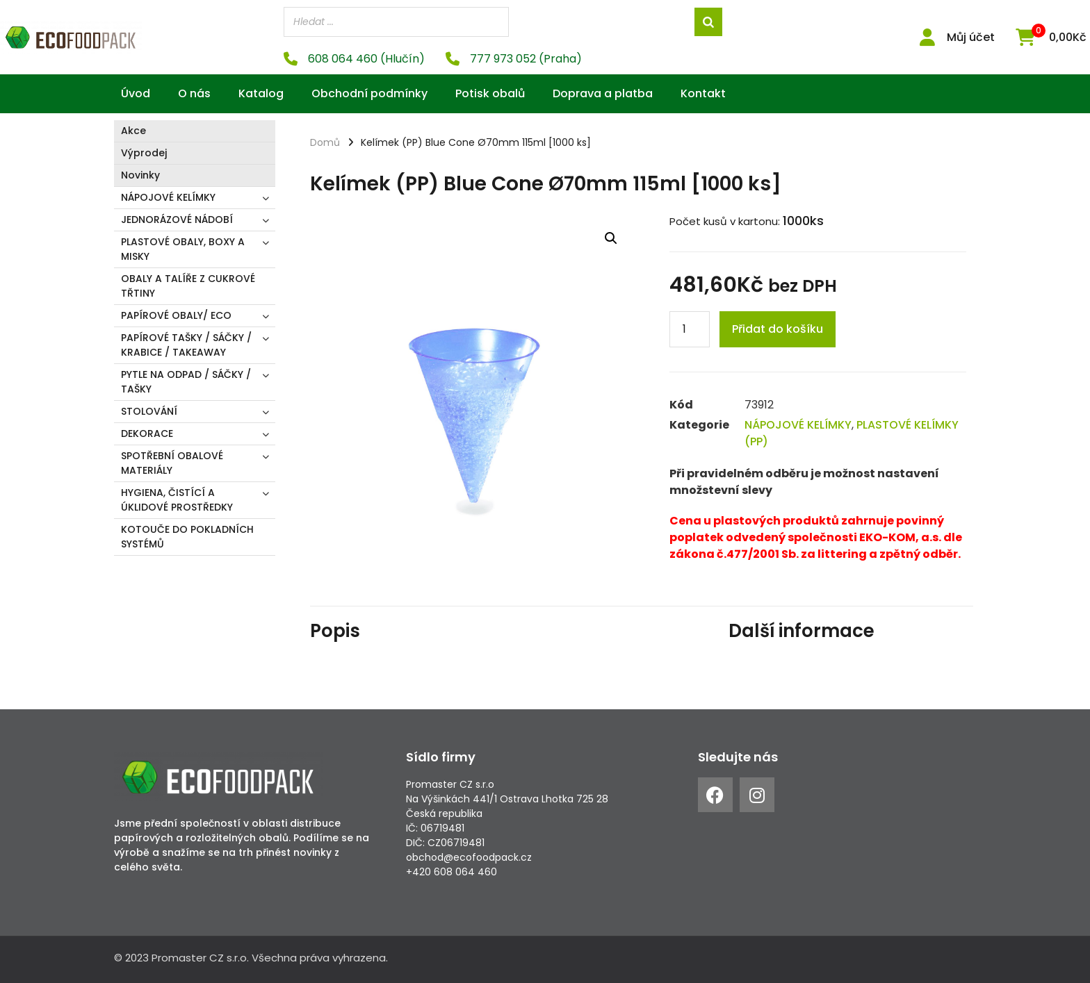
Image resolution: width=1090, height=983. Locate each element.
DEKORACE (147, 433)
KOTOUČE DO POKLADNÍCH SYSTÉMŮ (187, 536)
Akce (133, 131)
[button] (611, 238)
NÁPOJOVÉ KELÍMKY (168, 197)
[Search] (708, 22)
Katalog (261, 93)
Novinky (140, 175)
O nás (194, 93)
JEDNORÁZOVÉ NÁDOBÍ (177, 219)
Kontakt (703, 93)
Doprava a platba (603, 93)
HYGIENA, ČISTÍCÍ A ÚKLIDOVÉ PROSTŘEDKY (177, 500)
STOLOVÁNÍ (149, 411)
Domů (325, 142)
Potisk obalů (490, 93)
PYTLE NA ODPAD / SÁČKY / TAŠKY (186, 381)
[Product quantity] (689, 329)
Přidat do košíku (777, 329)
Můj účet (971, 37)
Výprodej (144, 153)
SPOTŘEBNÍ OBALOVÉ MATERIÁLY (172, 463)
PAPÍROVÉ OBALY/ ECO (176, 315)
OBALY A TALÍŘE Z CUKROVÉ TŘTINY (188, 286)
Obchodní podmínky (369, 93)
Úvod (135, 93)
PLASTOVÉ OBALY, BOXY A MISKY (183, 249)
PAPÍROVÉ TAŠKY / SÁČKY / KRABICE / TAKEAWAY (186, 345)
